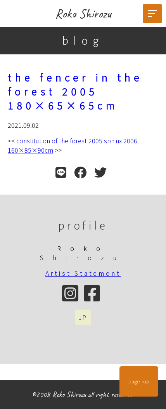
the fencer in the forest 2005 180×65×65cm (75, 91)
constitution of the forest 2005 (59, 140)
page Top (138, 381)
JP (83, 317)
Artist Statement (83, 273)
